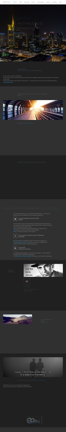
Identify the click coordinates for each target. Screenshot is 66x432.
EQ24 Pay (6, 2)
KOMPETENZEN (26, 2)
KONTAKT (60, 2)
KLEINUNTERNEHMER (40, 2)
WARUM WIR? (48, 2)
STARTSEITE (15, 2)
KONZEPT (20, 2)
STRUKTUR (33, 2)
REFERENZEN (54, 2)
